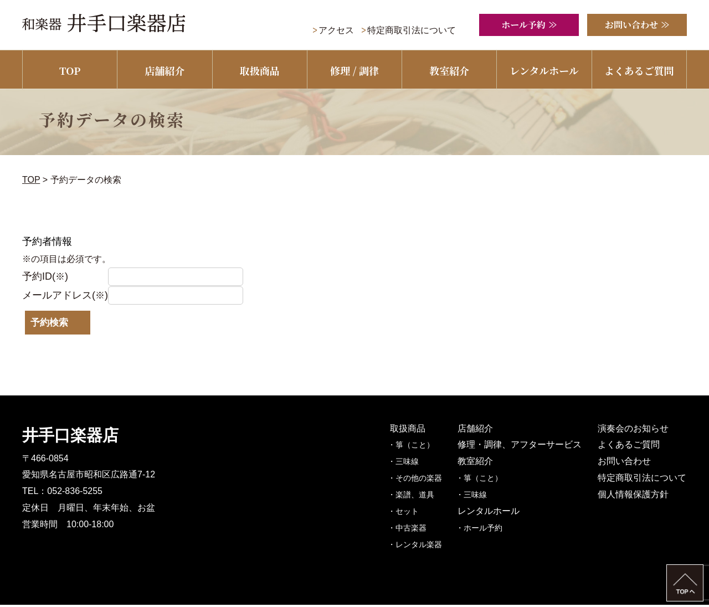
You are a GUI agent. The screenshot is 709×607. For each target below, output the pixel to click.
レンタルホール (544, 70)
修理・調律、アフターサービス (523, 446)
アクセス (336, 30)
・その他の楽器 (420, 480)
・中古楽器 (412, 530)
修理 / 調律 (354, 70)
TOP (69, 70)
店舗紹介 (164, 70)
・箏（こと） (416, 447)
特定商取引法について (411, 30)
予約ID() (45, 276)
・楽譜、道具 (416, 496)
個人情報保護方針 (633, 496)
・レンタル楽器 (420, 546)
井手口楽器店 (70, 437)
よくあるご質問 (639, 70)
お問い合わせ (624, 463)
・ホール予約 (484, 530)
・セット (408, 513)
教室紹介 (449, 70)
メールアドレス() (65, 295)
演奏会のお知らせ (633, 430)
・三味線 (408, 463)
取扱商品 (260, 70)
